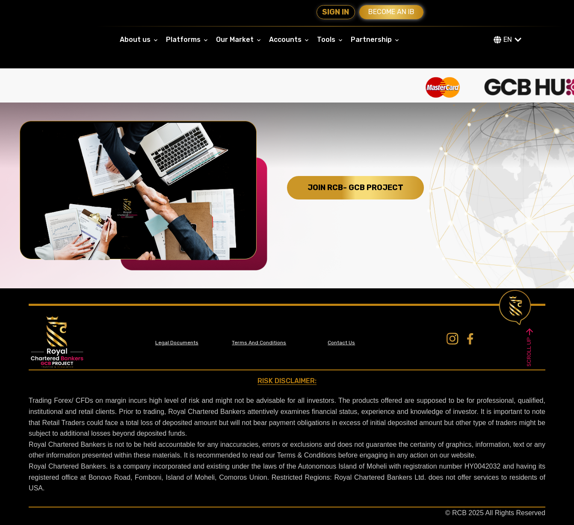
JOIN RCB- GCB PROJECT (355, 187)
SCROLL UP (529, 346)
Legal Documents (176, 343)
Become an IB (391, 12)
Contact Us (341, 343)
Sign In (335, 12)
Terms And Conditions (259, 343)
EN (508, 39)
